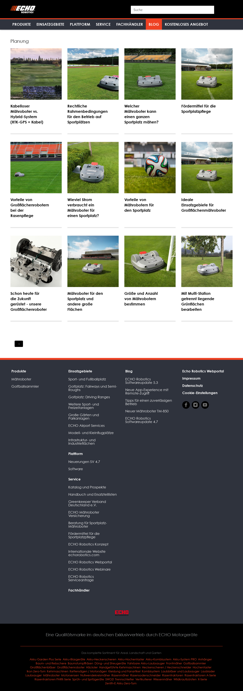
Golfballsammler (25, 386)
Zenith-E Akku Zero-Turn (120, 683)
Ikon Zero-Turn (36, 671)
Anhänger (205, 659)
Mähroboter (21, 379)
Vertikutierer (143, 679)
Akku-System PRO (185, 659)
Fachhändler (129, 24)
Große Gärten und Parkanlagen (83, 416)
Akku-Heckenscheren (101, 659)
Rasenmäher (120, 675)
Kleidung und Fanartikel (124, 671)
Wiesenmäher (162, 679)
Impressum (191, 378)
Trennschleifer (124, 679)
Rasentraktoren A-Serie (200, 675)
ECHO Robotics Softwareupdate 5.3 (141, 381)
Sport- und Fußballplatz (87, 379)
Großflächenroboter (71, 667)
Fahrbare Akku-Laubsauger (146, 663)
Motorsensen (70, 675)
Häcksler (92, 667)
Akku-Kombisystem (158, 659)
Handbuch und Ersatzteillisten (92, 494)
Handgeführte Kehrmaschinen (120, 667)
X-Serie (202, 679)
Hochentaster (202, 667)
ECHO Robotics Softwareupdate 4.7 (141, 420)
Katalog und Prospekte (87, 487)
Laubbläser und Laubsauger (180, 671)
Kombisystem (151, 671)
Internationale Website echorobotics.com (87, 553)
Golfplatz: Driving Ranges (89, 397)
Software (75, 469)
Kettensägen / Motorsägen (88, 671)
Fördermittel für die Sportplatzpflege (84, 535)
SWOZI (109, 679)
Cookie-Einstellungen (200, 393)
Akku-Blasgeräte (74, 659)
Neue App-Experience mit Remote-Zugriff (146, 391)
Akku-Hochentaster (131, 659)
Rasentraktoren (172, 675)
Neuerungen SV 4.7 (84, 462)
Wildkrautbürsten (185, 679)
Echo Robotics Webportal (203, 371)
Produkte (21, 24)
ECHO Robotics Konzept (88, 544)
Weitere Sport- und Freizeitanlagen (83, 406)
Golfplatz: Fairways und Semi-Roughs (92, 388)
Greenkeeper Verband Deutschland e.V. (87, 503)
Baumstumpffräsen (80, 663)
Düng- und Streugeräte (110, 663)
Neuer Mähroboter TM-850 (147, 411)
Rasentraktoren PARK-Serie (53, 679)
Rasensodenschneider (145, 675)
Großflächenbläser (43, 667)
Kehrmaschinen (57, 671)
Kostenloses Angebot (186, 24)
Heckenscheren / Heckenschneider (166, 667)
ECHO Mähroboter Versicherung (83, 514)
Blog (154, 24)
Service (103, 24)
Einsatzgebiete (50, 24)
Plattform (80, 24)
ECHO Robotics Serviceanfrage (81, 578)
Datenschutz (192, 385)
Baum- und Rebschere (51, 663)
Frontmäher (174, 663)
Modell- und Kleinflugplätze (91, 433)
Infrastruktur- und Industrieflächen (81, 441)
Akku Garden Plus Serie (45, 659)
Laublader (208, 671)
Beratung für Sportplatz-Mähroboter (87, 524)
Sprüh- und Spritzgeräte (88, 679)
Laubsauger (33, 675)
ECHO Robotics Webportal (90, 562)
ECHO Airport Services (86, 426)
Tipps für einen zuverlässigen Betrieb (148, 402)
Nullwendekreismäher (95, 675)
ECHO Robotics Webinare (89, 569)
